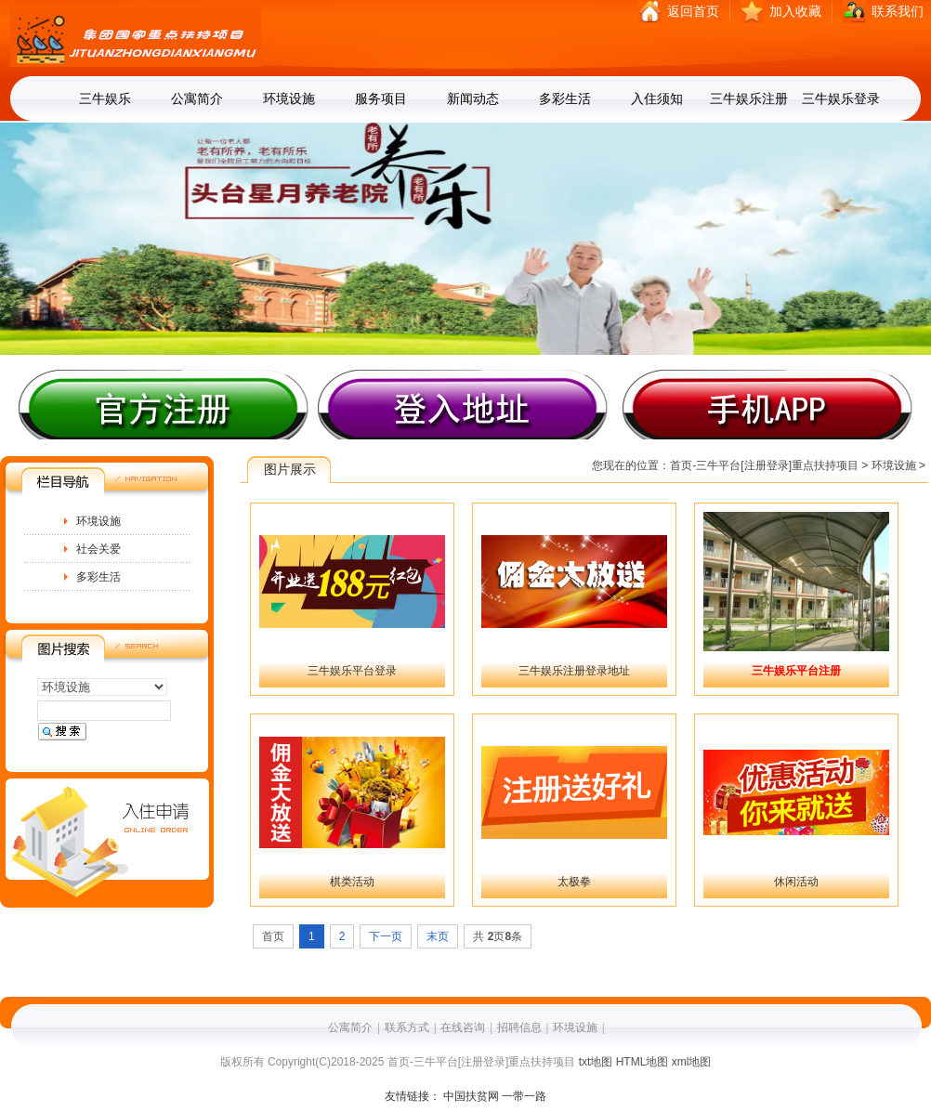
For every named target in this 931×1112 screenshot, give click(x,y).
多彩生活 (565, 98)
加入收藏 (795, 12)
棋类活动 (352, 881)
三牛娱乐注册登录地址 (574, 670)
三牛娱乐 (105, 98)
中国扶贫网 (471, 1096)
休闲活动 (796, 881)
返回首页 (693, 12)
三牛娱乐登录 (841, 98)
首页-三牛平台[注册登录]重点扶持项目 (764, 465)
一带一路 (524, 1096)
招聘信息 (519, 1027)
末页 (437, 936)
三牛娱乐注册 (749, 98)
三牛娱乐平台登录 (352, 670)
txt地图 (596, 1061)
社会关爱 (98, 549)
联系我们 (898, 12)
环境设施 (289, 98)
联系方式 (407, 1027)
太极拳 (574, 881)
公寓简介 (197, 98)
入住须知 (657, 98)
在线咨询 (462, 1027)
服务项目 (381, 98)
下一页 (385, 936)
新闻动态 (473, 98)
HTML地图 (642, 1061)
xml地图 (692, 1061)
